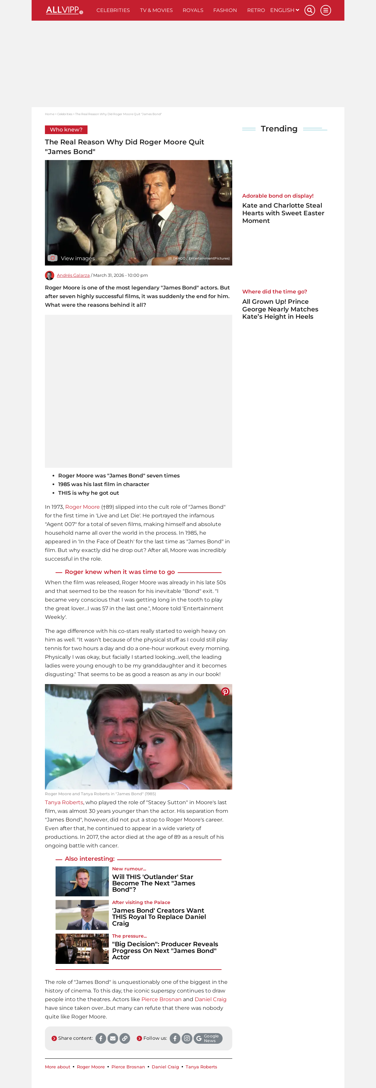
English (284, 10)
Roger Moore (82, 507)
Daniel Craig (211, 999)
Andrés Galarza (73, 275)
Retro (256, 10)
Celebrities (113, 10)
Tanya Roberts (64, 802)
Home (49, 114)
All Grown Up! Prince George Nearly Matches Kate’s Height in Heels (280, 309)
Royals (193, 10)
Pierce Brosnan (161, 999)
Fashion (225, 10)
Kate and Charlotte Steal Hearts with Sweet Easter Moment (283, 213)
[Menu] (325, 10)
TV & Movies (156, 10)
